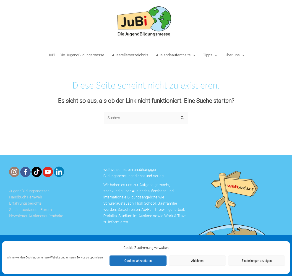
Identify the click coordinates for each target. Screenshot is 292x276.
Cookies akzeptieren (138, 261)
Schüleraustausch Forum (30, 209)
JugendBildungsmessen (29, 191)
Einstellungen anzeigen (257, 261)
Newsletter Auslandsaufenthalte (36, 216)
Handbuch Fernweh (25, 197)
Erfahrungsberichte (25, 203)
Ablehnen (197, 261)
